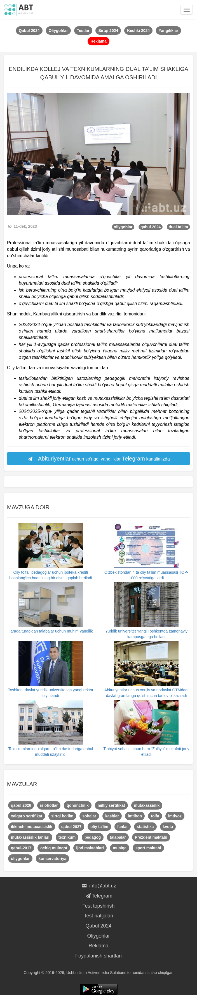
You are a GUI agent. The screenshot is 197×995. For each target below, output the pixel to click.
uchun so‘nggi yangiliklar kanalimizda (98, 458)
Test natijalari (98, 916)
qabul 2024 (150, 227)
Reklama (98, 945)
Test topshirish (98, 906)
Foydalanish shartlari (98, 956)
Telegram (98, 896)
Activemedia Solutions (107, 972)
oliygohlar (123, 227)
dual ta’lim (178, 227)
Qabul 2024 (98, 926)
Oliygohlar (98, 936)
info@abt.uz (98, 886)
